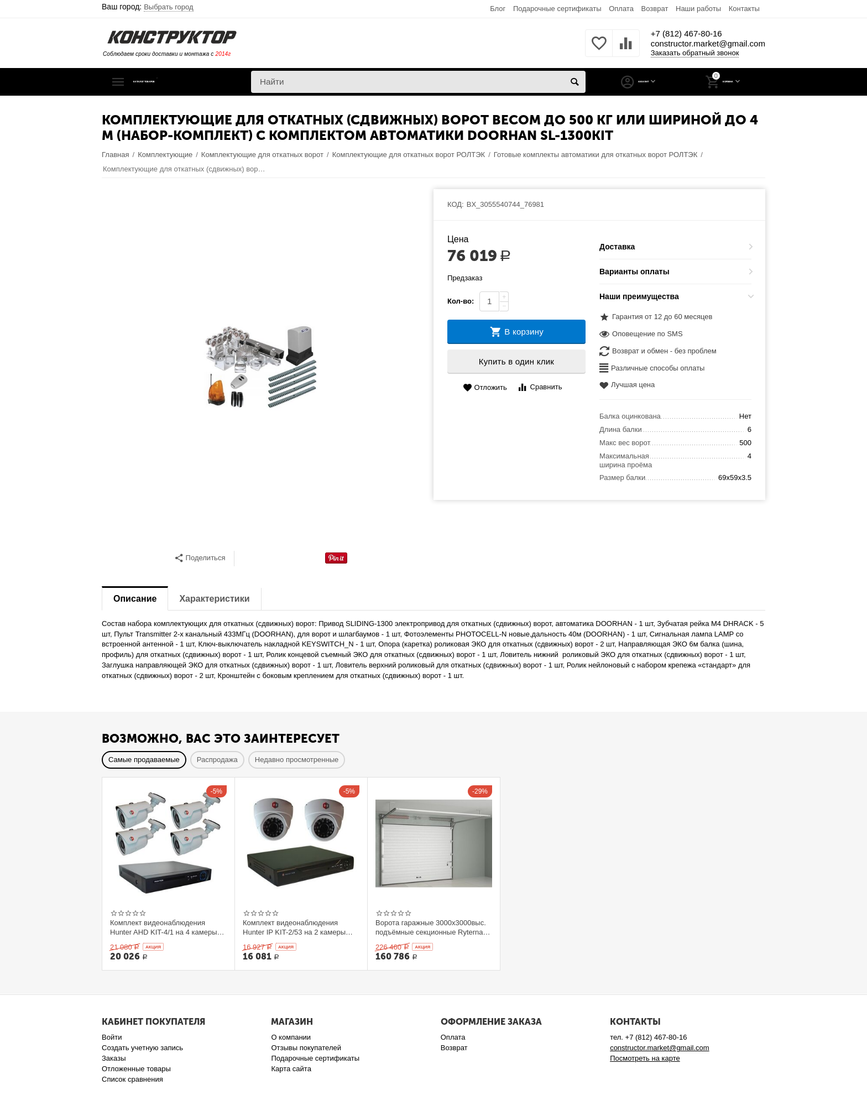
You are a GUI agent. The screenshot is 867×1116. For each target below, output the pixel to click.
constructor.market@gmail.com (690, 44)
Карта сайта (291, 1069)
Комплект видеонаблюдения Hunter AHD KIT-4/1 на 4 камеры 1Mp (163, 927)
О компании (291, 1037)
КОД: (455, 204)
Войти (112, 1037)
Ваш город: (148, 6)
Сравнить (539, 387)
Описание (134, 598)
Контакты (744, 8)
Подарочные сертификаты (557, 8)
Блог (497, 8)
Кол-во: (460, 301)
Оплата (621, 8)
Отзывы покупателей (306, 1048)
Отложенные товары (136, 1069)
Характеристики (214, 598)
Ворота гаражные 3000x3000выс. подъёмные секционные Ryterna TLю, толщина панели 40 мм (430, 927)
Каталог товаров (169, 81)
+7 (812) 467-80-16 (659, 33)
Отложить (485, 388)
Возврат (654, 8)
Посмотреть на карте (645, 1058)
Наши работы (698, 8)
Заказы (114, 1058)
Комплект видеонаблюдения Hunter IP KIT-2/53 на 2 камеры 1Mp (294, 927)
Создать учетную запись (142, 1048)
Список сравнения (132, 1079)
